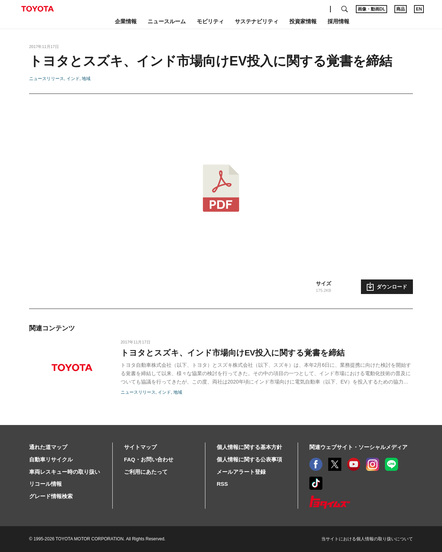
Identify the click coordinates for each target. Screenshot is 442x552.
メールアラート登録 (241, 472)
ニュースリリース (46, 78)
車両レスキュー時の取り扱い (64, 472)
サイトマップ (140, 447)
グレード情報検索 (51, 496)
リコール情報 (45, 484)
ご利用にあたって (146, 472)
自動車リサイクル (51, 459)
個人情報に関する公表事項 (249, 459)
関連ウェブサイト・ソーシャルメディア (358, 447)
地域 (86, 78)
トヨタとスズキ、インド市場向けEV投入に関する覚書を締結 (233, 352)
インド (73, 78)
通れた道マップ (48, 447)
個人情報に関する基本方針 (249, 447)
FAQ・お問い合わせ (148, 459)
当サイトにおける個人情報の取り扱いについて (367, 538)
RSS (222, 484)
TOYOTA (37, 9)
